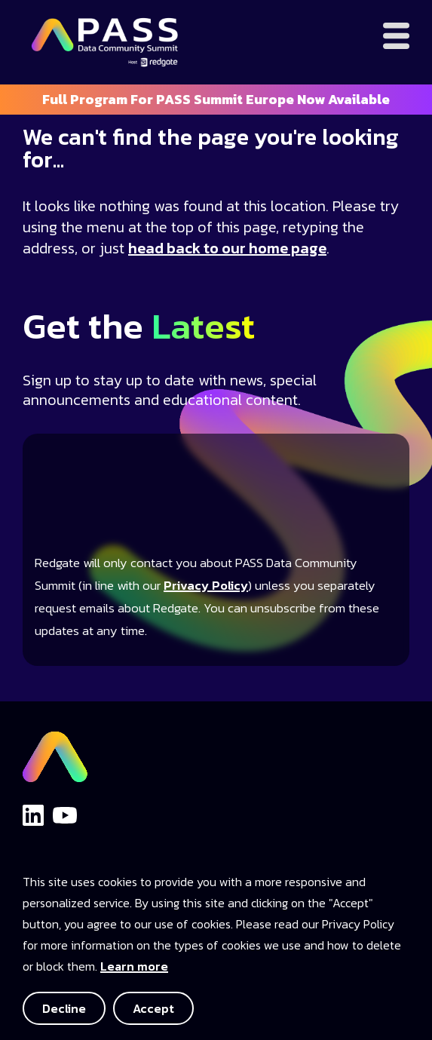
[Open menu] (396, 36)
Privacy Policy (206, 585)
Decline (64, 1008)
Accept (153, 1008)
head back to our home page (227, 248)
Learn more (134, 966)
